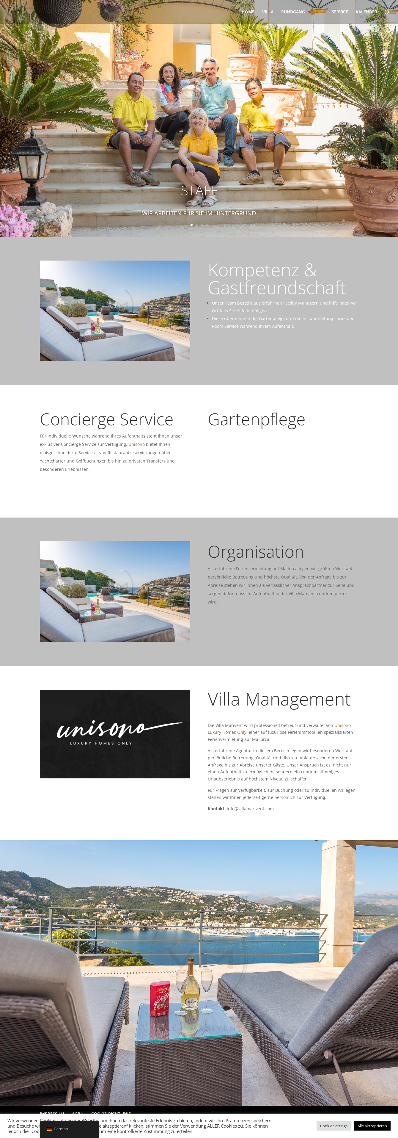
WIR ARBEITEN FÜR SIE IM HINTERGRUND (199, 216)
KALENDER (366, 12)
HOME (248, 12)
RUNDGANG (293, 12)
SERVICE (340, 12)
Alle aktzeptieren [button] (372, 1125)
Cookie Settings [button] (333, 1125)
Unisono (136, 444)
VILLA (267, 12)
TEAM (318, 12)
